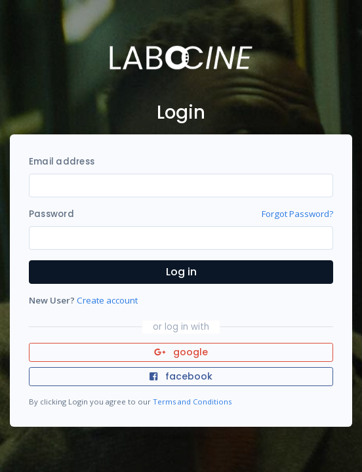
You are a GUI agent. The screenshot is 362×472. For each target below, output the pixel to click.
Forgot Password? (297, 214)
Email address (61, 161)
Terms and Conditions (192, 401)
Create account (107, 300)
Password (51, 214)
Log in (181, 271)
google (181, 352)
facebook (181, 376)
